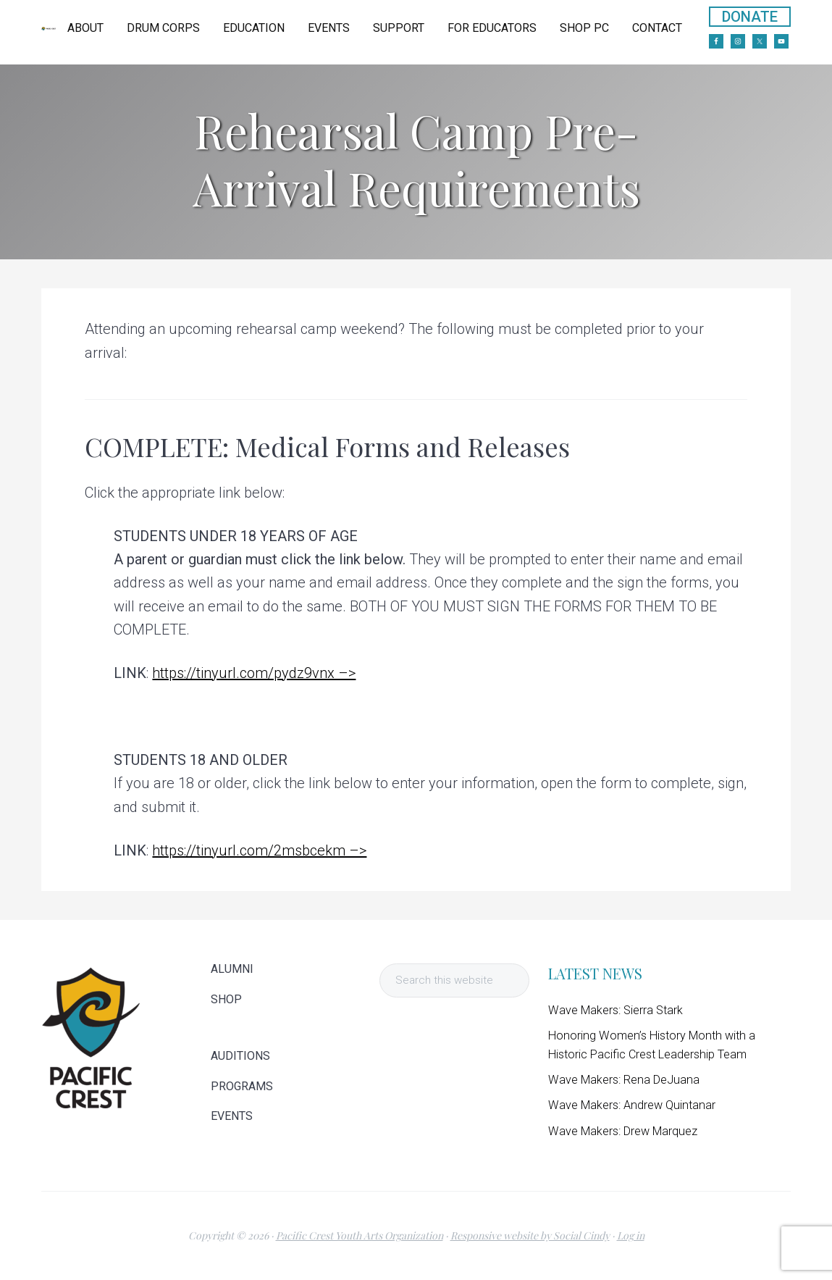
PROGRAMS (242, 1086)
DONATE (750, 16)
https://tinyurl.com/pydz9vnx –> (254, 673)
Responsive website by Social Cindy (530, 1235)
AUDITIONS (240, 1056)
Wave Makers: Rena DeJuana (623, 1080)
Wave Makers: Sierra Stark (615, 1010)
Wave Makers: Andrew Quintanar (631, 1105)
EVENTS (232, 1116)
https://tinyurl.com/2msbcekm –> (259, 850)
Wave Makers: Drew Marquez (622, 1131)
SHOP (226, 999)
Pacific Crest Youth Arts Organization (359, 1235)
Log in (630, 1235)
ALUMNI (232, 969)
